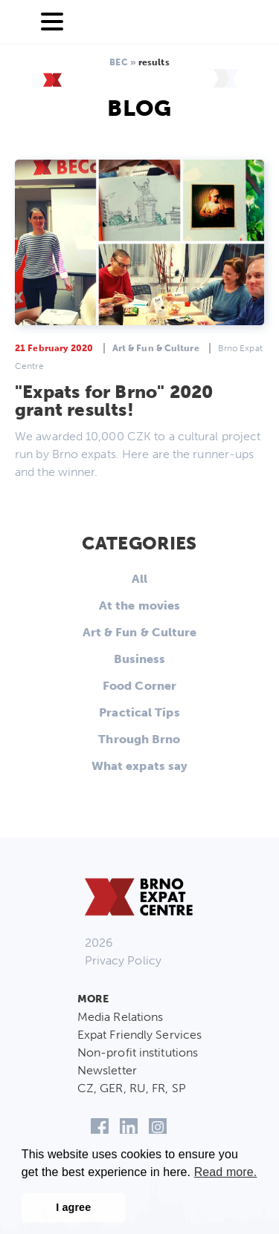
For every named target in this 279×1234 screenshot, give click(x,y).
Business (140, 659)
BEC (118, 62)
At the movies (139, 605)
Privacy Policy (123, 960)
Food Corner (139, 686)
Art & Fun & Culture (140, 632)
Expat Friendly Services (139, 1035)
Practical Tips (139, 712)
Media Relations (120, 1017)
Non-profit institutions (137, 1052)
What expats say (140, 766)
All (139, 579)
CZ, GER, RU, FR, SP (131, 1088)
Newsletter (107, 1070)
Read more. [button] (225, 1172)
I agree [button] (73, 1207)
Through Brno (139, 739)
